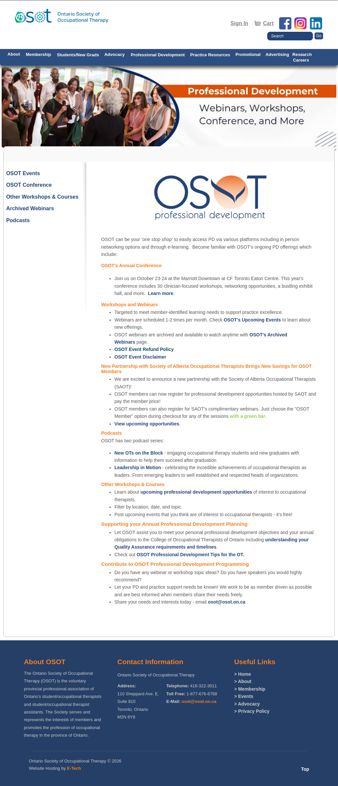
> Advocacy (247, 704)
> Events (243, 696)
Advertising (277, 54)
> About (242, 681)
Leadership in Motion (137, 467)
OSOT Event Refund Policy (144, 349)
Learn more (160, 293)
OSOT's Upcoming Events (252, 319)
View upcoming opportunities (146, 423)
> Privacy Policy (252, 711)
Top (305, 769)
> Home (242, 674)
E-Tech (74, 768)
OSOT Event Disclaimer (140, 357)
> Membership (250, 689)
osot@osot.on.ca (226, 602)
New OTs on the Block (138, 453)
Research (302, 54)
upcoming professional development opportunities (196, 492)
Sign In (239, 23)
